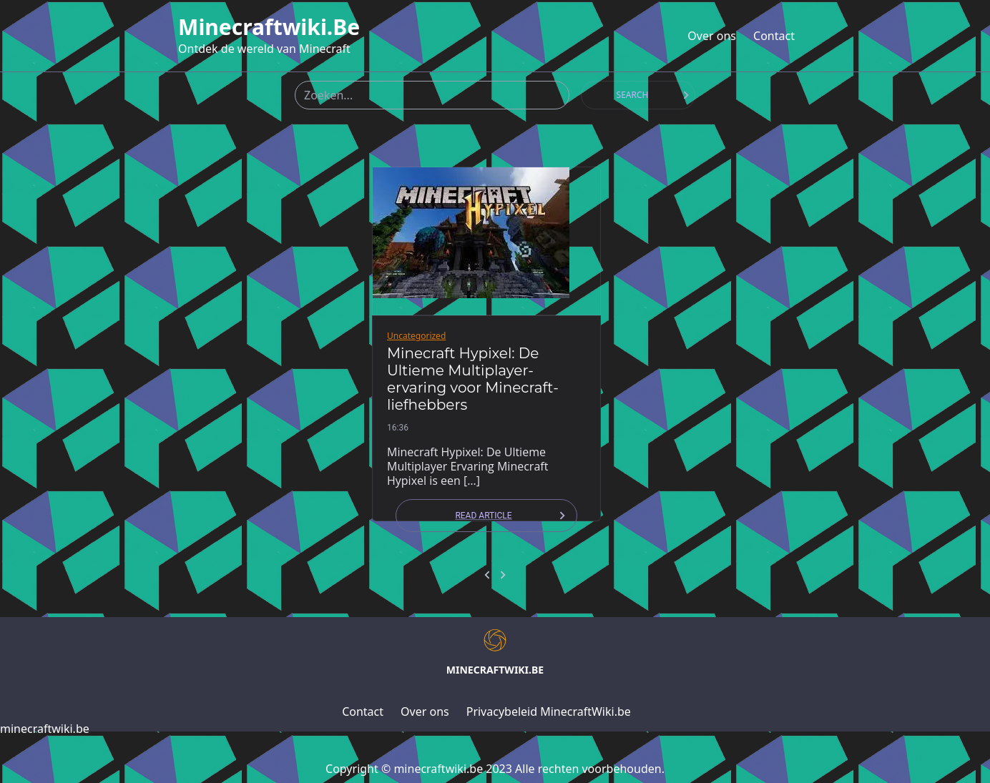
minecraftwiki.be (269, 27)
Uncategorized (416, 336)
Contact (774, 36)
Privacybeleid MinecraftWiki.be (548, 711)
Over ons (711, 36)
